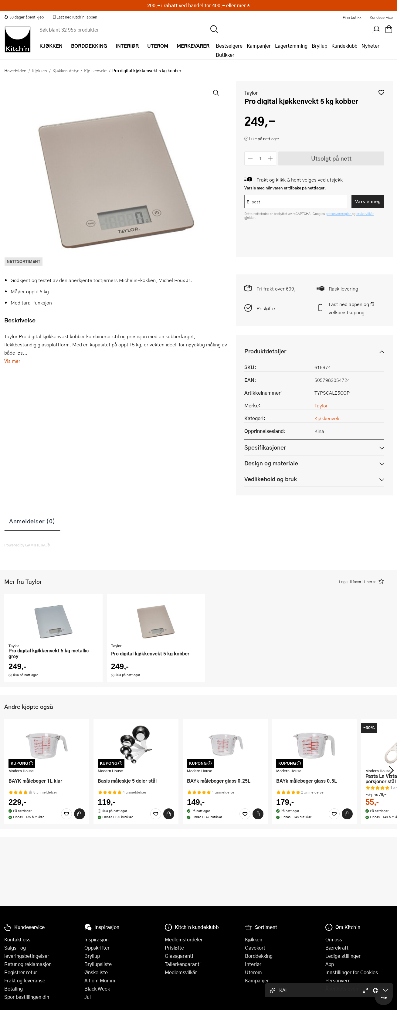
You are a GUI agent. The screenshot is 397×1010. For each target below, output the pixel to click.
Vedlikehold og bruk (270, 478)
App (329, 964)
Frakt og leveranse (24, 980)
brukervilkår (365, 213)
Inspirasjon (96, 939)
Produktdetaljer (265, 351)
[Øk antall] (270, 158)
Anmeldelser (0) (32, 521)
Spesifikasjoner (265, 447)
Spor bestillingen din (26, 996)
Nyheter (370, 45)
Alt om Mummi (100, 980)
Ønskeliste (96, 972)
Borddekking (259, 955)
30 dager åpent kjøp (24, 17)
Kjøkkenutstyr (66, 70)
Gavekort (255, 947)
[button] (381, 92)
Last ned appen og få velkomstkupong (352, 308)
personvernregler (339, 213)
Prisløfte (265, 308)
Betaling (13, 988)
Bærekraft (336, 947)
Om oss (333, 939)
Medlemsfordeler (184, 939)
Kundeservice (381, 17)
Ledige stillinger (343, 955)
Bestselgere (229, 45)
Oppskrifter (97, 947)
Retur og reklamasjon (28, 964)
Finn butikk (352, 17)
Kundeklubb (344, 45)
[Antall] (260, 158)
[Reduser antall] (250, 158)
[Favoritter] (66, 813)
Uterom (253, 972)
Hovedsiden (15, 70)
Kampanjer (259, 45)
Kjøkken (39, 70)
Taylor (251, 92)
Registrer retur (20, 972)
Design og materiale (271, 463)
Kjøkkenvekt (95, 70)
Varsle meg (368, 201)
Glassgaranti (179, 955)
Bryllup (319, 45)
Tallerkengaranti (183, 964)
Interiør (253, 964)
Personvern (338, 980)
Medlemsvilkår (181, 972)
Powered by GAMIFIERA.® (27, 545)
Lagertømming (291, 45)
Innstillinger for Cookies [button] (351, 972)
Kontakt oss (17, 939)
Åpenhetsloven (341, 988)
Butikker (225, 54)
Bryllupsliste (98, 964)
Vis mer (12, 360)
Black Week (97, 988)
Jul (87, 996)
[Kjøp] (79, 813)
